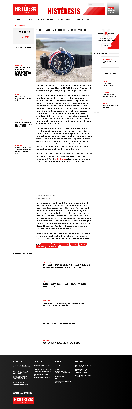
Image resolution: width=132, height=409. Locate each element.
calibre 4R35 (46, 244)
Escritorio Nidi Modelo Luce (109, 62)
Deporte (105, 103)
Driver (56, 244)
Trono (56, 378)
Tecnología (18, 65)
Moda (104, 71)
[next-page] (98, 113)
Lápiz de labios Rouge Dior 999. (42, 371)
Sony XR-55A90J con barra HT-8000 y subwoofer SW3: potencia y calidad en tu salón (23, 150)
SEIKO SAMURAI (52, 247)
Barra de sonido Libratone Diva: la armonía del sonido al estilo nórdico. (23, 124)
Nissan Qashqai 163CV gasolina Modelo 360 (108, 84)
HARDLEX (74, 244)
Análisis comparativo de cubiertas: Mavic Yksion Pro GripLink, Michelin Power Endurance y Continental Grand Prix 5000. (62, 374)
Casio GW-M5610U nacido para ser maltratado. (61, 342)
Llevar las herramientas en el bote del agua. (110, 106)
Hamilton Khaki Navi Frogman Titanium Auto (109, 95)
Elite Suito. (58, 365)
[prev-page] (95, 113)
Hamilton (65, 244)
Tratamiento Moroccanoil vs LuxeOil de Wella (42, 378)
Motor (17, 94)
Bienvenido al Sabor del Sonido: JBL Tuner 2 (60, 323)
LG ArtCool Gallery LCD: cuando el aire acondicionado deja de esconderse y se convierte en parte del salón (23, 71)
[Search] (102, 4)
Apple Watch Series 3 (81, 379)
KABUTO (83, 244)
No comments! (107, 59)
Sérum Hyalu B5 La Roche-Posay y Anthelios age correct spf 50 (42, 369)
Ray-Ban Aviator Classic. (109, 73)
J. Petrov (25, 37)
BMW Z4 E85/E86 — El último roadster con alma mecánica (23, 99)
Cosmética (110, 8)
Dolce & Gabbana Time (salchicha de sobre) (81, 370)
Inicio (14, 25)
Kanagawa (41, 247)
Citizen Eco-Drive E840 (81, 372)
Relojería (22, 25)
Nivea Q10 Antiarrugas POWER (42, 365)
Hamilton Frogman (60, 159)
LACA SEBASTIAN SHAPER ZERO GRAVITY (111, 12)
